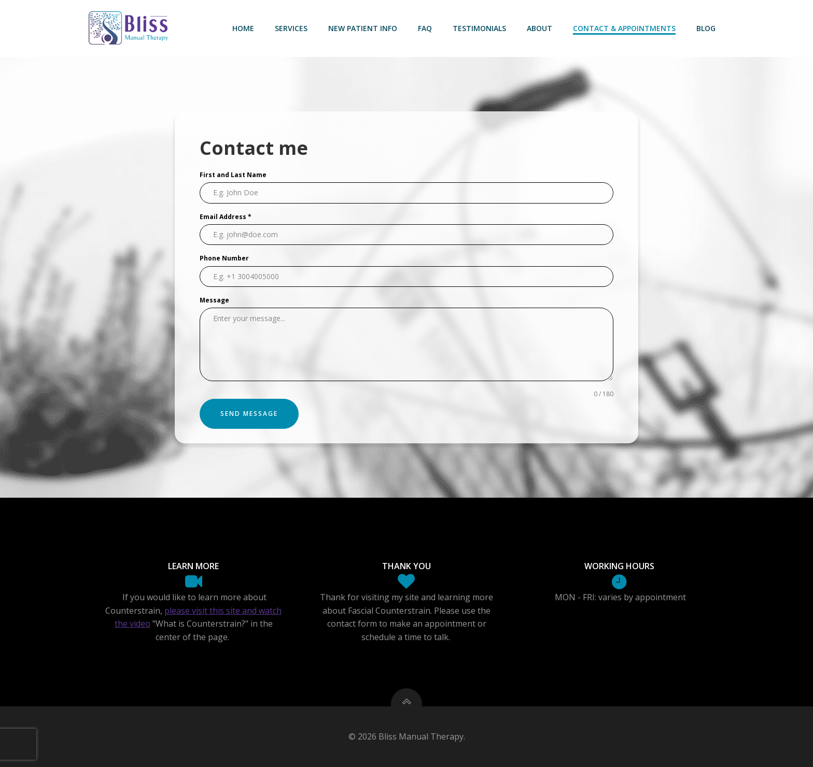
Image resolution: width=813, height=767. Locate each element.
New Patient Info (362, 28)
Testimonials (479, 28)
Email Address (225, 216)
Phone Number (224, 258)
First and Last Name (233, 174)
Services (291, 28)
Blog (706, 28)
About (539, 28)
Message (214, 300)
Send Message (249, 413)
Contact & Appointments (624, 28)
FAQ (425, 28)
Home (243, 28)
